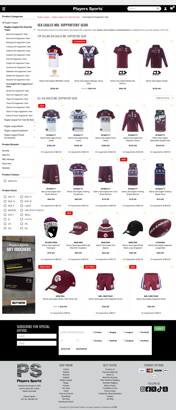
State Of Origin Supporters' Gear (19, 111)
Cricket (97, 332)
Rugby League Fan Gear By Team (19, 28)
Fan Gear (66, 388)
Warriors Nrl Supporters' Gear (18, 107)
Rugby (113, 332)
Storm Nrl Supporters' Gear (17, 95)
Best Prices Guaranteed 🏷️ (29, 2)
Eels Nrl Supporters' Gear (16, 59)
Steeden (6, 168)
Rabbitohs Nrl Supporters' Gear (18, 71)
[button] (3, 8)
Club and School (66, 393)
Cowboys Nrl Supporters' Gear (18, 46)
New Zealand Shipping (110, 380)
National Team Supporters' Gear (19, 115)
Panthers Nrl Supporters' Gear (18, 67)
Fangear (129, 340)
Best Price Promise (110, 377)
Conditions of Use (110, 388)
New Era (6, 155)
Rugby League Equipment (19, 130)
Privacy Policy (110, 391)
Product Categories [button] (12, 16)
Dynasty (5, 150)
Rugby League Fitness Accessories (19, 136)
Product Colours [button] (10, 174)
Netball (113, 340)
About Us (110, 374)
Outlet (65, 391)
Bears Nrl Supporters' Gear (17, 34)
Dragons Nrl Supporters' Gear (18, 55)
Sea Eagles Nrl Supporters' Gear (19, 85)
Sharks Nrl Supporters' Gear (17, 91)
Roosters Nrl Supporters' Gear (18, 79)
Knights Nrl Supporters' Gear (18, 63)
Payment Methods (110, 372)
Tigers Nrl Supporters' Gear (17, 99)
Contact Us (110, 369)
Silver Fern (7, 163)
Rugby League (43, 17)
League (129, 332)
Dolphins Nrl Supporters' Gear (18, 50)
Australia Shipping (110, 383)
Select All (65, 349)
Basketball (81, 349)
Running (65, 399)
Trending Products (66, 401)
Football (145, 332)
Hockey (98, 340)
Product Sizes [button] (9, 190)
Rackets (145, 340)
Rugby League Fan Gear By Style (19, 121)
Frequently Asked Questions (110, 393)
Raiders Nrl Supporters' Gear (17, 75)
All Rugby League (10, 22)
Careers (110, 396)
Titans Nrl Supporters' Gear (17, 103)
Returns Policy (110, 385)
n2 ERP (114, 407)
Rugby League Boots (19, 126)
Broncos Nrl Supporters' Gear (18, 38)
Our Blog (110, 399)
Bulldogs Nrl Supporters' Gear (18, 42)
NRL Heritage (8, 159)
